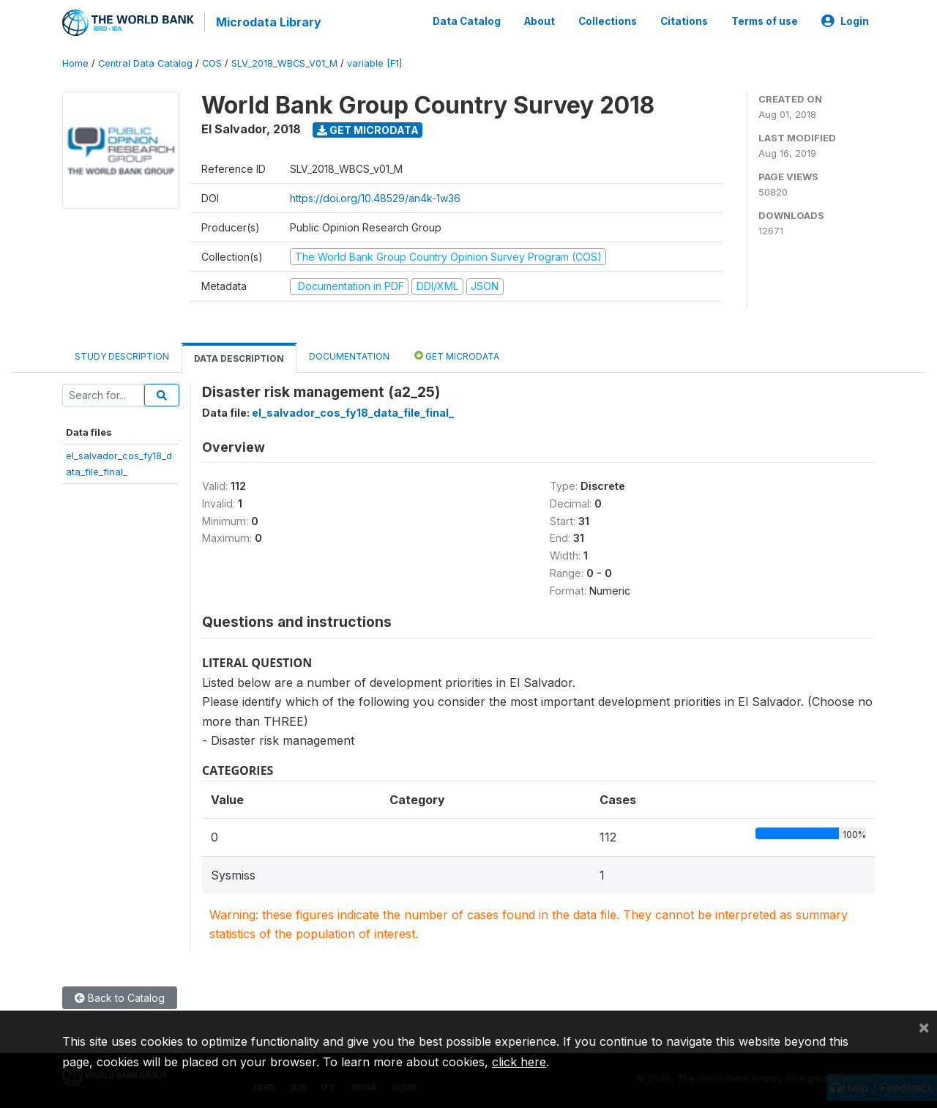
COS (212, 61)
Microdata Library (267, 22)
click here (519, 1062)
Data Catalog (467, 20)
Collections (607, 20)
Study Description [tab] (122, 354)
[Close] (924, 1027)
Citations (684, 20)
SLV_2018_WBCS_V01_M (284, 61)
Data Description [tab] (239, 357)
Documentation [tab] (349, 354)
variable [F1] (374, 61)
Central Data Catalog (145, 61)
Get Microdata (368, 128)
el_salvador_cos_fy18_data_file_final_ (353, 411)
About (539, 20)
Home (75, 61)
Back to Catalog (120, 996)
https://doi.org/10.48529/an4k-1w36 (375, 196)
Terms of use (764, 20)
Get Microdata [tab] (456, 354)
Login (845, 20)
